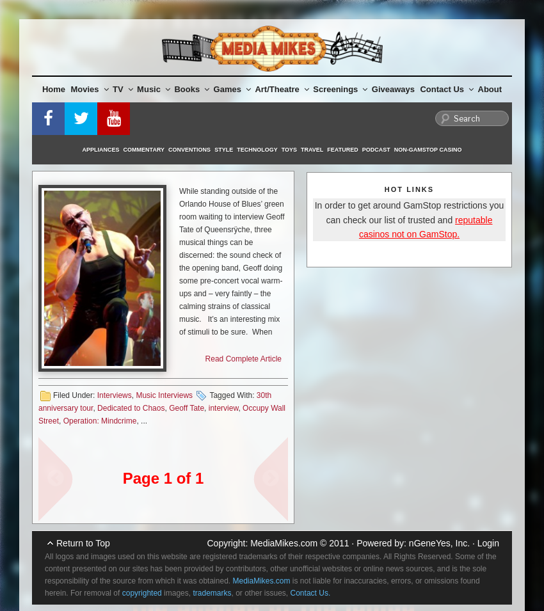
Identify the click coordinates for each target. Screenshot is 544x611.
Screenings (340, 89)
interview (224, 408)
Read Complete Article (243, 358)
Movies (90, 89)
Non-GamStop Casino (428, 150)
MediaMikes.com (283, 543)
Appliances (101, 150)
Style (223, 150)
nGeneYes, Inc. (439, 543)
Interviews (114, 395)
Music (153, 89)
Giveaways (393, 89)
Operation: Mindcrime (100, 421)
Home (53, 89)
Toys (289, 150)
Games (232, 89)
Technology (257, 150)
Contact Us (447, 89)
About (490, 89)
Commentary (144, 150)
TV (123, 89)
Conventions (189, 150)
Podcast (376, 150)
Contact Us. (311, 593)
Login (488, 543)
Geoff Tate (186, 408)
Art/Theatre (281, 89)
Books (191, 89)
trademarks (212, 593)
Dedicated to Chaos (130, 408)
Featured (342, 150)
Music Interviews (164, 395)
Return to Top (83, 543)
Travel (312, 150)
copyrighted (142, 593)
